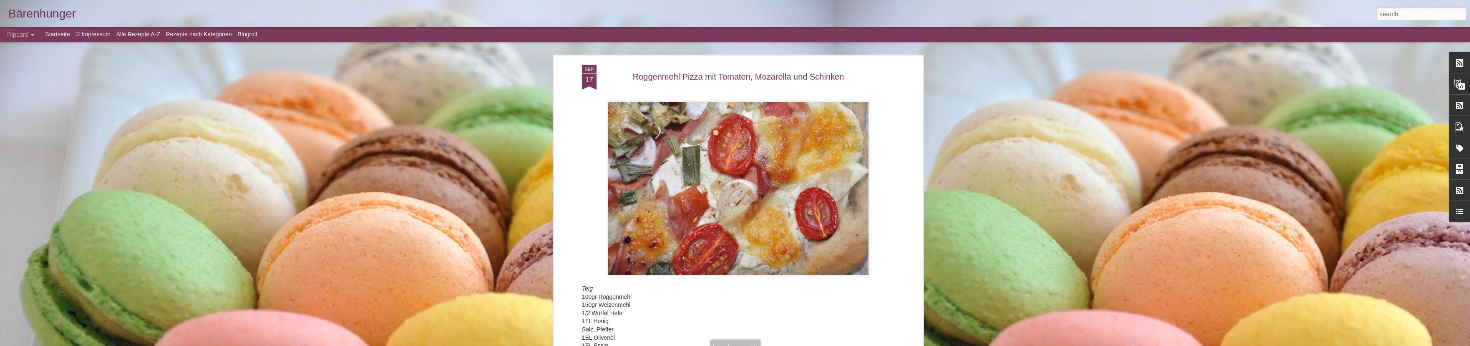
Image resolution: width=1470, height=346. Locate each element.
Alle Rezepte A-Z (138, 34)
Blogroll (247, 34)
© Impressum (93, 34)
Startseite (58, 34)
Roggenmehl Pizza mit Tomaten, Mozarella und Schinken (738, 76)
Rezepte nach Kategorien (199, 34)
